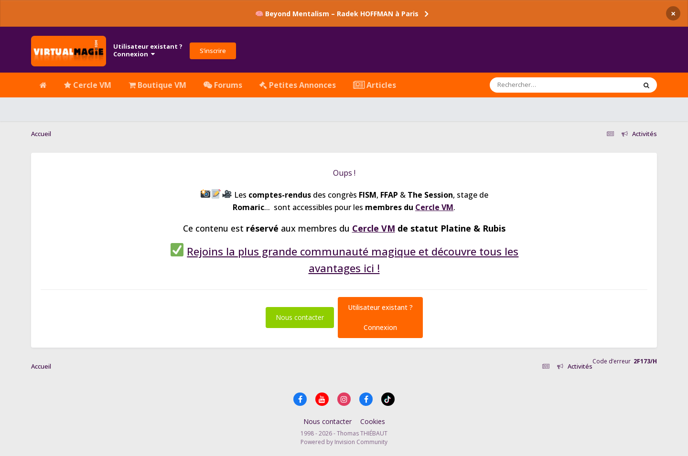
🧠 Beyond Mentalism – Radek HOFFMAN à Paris (337, 13)
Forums (223, 85)
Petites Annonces (297, 85)
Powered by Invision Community (344, 442)
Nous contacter (300, 317)
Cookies (372, 421)
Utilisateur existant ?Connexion (148, 50)
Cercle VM (87, 85)
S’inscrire (213, 50)
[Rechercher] (535, 85)
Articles (374, 85)
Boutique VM (157, 85)
